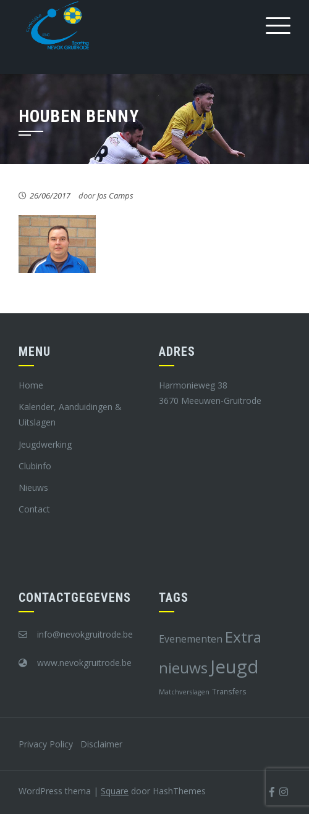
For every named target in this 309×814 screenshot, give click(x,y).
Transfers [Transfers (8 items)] (229, 691)
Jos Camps (115, 195)
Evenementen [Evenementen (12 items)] (190, 639)
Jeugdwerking (45, 444)
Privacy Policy (46, 744)
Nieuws (33, 487)
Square (115, 791)
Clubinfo (35, 466)
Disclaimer (101, 744)
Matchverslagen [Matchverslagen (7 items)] (184, 692)
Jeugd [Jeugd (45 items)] (234, 666)
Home (31, 385)
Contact (34, 509)
